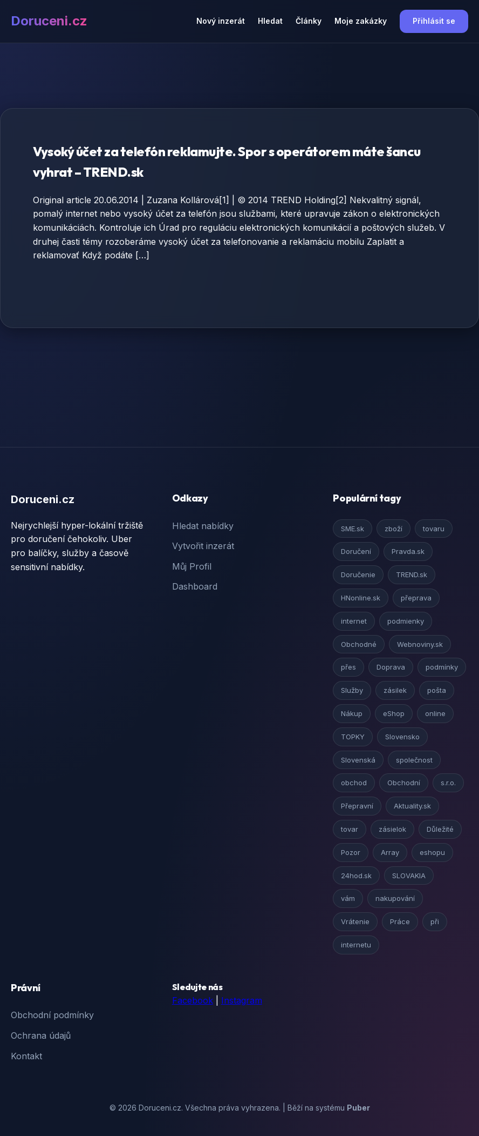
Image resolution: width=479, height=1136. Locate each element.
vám (348, 898)
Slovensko (402, 736)
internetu (356, 944)
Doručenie (358, 574)
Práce (400, 921)
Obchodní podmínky (52, 1015)
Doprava (391, 667)
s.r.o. (448, 782)
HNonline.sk (360, 597)
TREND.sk (411, 574)
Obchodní (403, 782)
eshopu (432, 852)
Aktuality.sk (412, 805)
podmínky (442, 667)
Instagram (241, 1000)
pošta (436, 690)
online (435, 713)
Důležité (440, 829)
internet (354, 621)
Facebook (192, 1000)
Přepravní (357, 805)
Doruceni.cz (49, 21)
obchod (354, 782)
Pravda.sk (408, 551)
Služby (352, 690)
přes (348, 667)
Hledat (270, 20)
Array (390, 852)
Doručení (356, 551)
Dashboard (194, 586)
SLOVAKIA (409, 875)
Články (308, 20)
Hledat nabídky (203, 525)
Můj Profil (191, 566)
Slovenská (358, 760)
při (434, 921)
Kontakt (26, 1056)
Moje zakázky (360, 20)
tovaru (433, 528)
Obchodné (359, 644)
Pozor (350, 852)
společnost (414, 760)
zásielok (392, 829)
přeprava (416, 597)
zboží (393, 528)
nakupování (395, 898)
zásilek (395, 690)
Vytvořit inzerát (203, 545)
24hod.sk (356, 875)
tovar (349, 829)
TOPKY (353, 736)
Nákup (351, 713)
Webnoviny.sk (420, 644)
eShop (394, 713)
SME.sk (352, 528)
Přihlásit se (434, 20)
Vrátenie (355, 921)
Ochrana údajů (41, 1035)
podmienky (405, 621)
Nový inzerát (220, 20)
